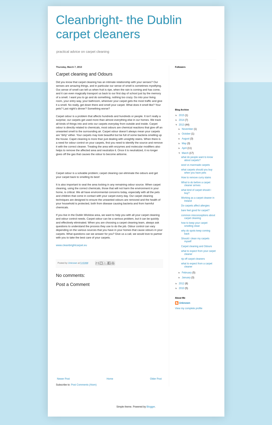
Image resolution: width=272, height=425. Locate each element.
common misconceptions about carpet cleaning (198, 217)
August (186, 138)
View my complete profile (188, 308)
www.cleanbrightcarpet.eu (71, 245)
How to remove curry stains (196, 177)
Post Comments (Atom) (84, 384)
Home (110, 378)
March (185, 153)
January (186, 277)
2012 (182, 283)
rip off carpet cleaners (193, 258)
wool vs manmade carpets (195, 165)
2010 (182, 288)
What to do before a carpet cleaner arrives (195, 184)
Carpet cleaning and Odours (196, 246)
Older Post (156, 378)
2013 (182, 124)
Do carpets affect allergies (195, 205)
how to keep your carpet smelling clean (194, 224)
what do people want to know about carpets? (197, 158)
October (186, 133)
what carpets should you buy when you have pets (196, 171)
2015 (182, 115)
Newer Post (63, 378)
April (184, 148)
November (188, 129)
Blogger (151, 406)
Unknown (184, 303)
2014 (182, 120)
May (184, 143)
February (187, 272)
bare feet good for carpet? (195, 210)
